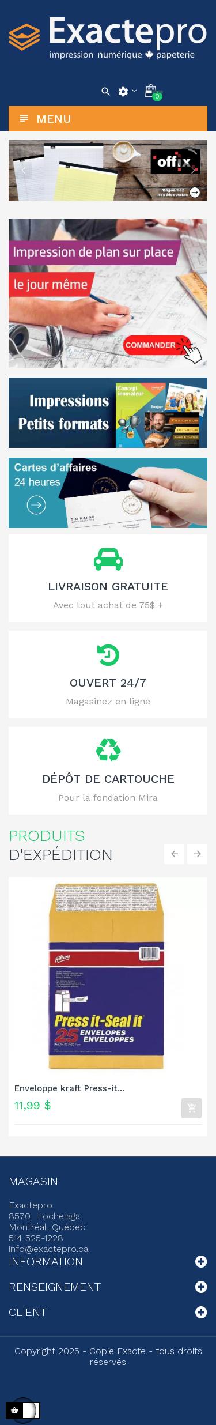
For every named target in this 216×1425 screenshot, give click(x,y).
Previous (23, 170)
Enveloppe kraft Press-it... (69, 1088)
